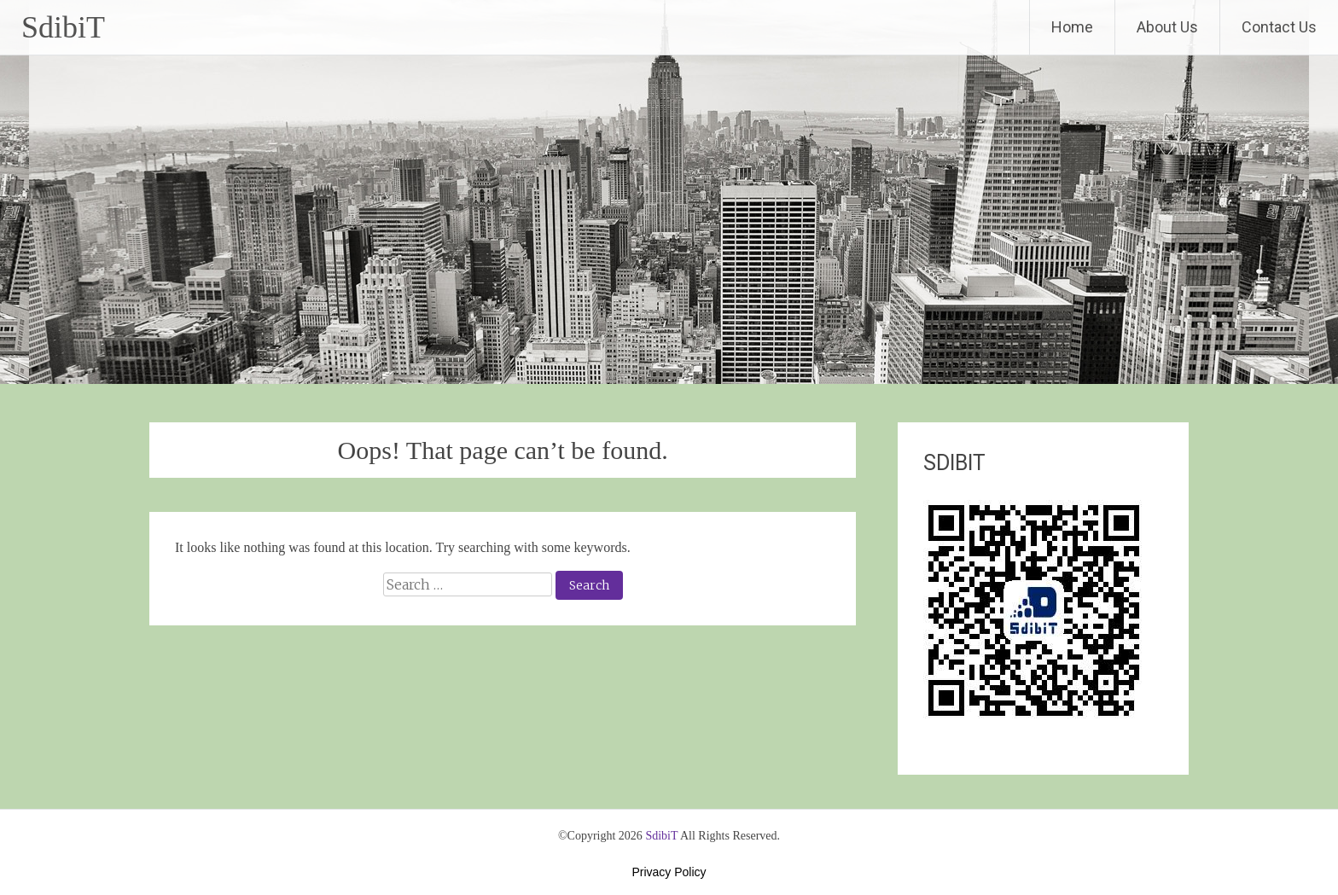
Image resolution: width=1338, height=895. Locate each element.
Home (1072, 27)
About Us (1167, 27)
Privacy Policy (668, 872)
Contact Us (1279, 27)
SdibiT (63, 27)
